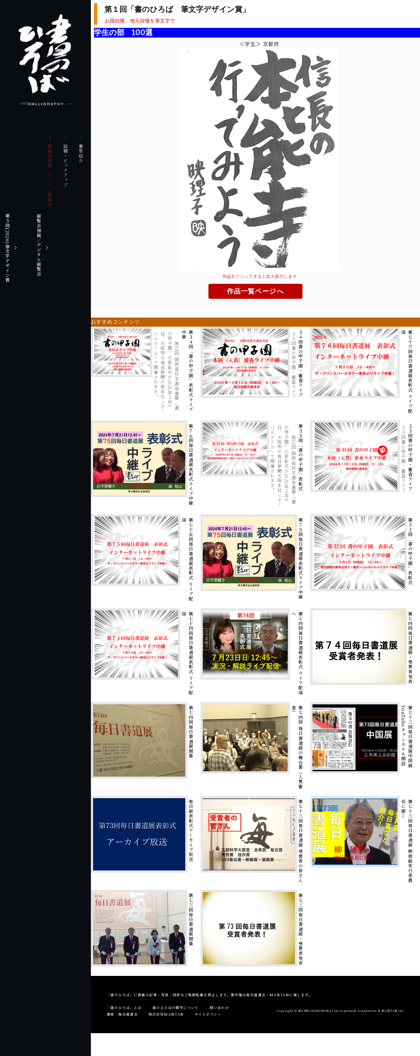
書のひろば (46, 59)
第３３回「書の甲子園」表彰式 (300, 457)
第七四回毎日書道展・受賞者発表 (410, 647)
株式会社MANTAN (166, 1014)
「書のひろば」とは (124, 1007)
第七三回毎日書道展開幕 (191, 919)
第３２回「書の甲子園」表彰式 (410, 551)
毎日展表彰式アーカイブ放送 (191, 830)
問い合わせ (219, 1007)
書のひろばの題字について (175, 1007)
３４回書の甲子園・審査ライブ (300, 363)
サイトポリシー (208, 1014)
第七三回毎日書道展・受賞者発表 (300, 929)
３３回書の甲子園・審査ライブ (410, 457)
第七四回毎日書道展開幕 (191, 731)
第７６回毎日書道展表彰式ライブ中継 (191, 465)
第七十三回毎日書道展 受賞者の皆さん (300, 841)
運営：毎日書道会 (122, 1014)
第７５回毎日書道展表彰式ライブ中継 (300, 558)
